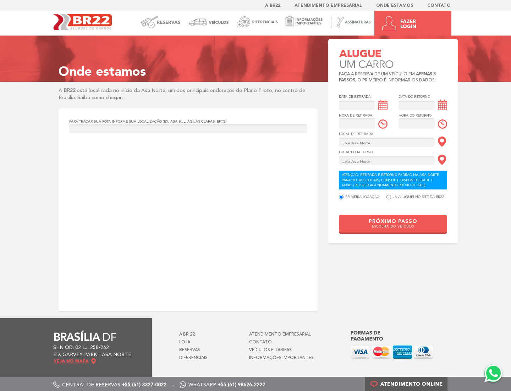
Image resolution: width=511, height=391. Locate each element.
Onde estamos (394, 6)
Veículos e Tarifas (270, 350)
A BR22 (272, 6)
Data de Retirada (355, 96)
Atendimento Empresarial (328, 6)
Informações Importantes (281, 358)
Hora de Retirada (355, 115)
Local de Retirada (356, 134)
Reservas (189, 350)
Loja (184, 342)
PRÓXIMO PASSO (393, 224)
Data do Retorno (414, 96)
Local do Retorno (356, 152)
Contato (439, 6)
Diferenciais (193, 358)
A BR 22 (187, 334)
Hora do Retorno (415, 115)
